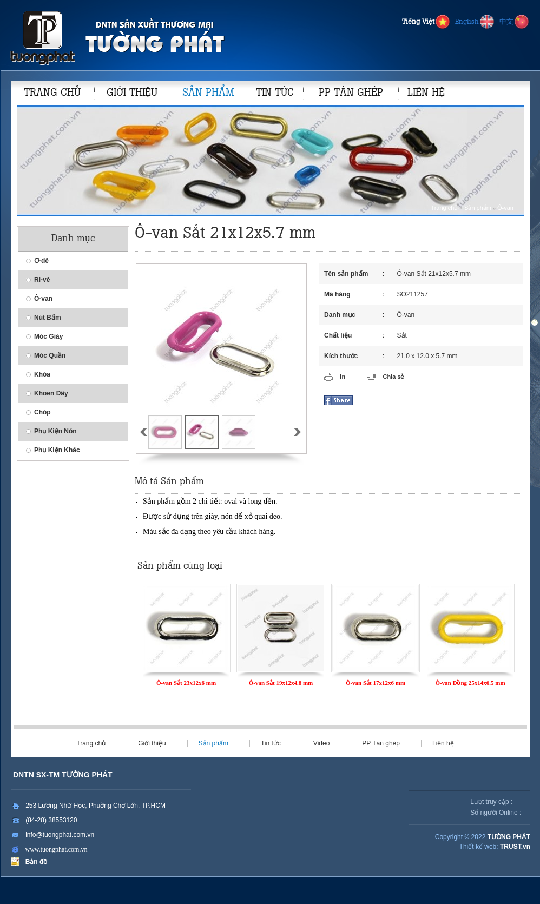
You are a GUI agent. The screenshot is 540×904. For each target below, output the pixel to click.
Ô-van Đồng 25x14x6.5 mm (470, 682)
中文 (514, 22)
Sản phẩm (477, 207)
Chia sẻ (393, 376)
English (475, 22)
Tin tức (271, 743)
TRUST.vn (515, 846)
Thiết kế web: (478, 846)
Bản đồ (34, 862)
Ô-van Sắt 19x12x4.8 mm (281, 682)
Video (321, 743)
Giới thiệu (152, 743)
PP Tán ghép (381, 743)
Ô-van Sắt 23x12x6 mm (186, 682)
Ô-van (505, 207)
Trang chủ (444, 207)
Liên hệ (443, 743)
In (342, 376)
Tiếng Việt (426, 22)
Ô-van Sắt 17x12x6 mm (375, 682)
